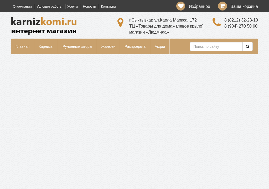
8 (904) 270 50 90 (240, 26)
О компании (22, 6)
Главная (22, 46)
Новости (89, 6)
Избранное (199, 6)
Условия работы (50, 6)
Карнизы (46, 46)
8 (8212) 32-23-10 (241, 20)
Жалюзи (108, 46)
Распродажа (135, 46)
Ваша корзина (244, 6)
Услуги (72, 6)
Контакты (108, 6)
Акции (160, 46)
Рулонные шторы (77, 46)
